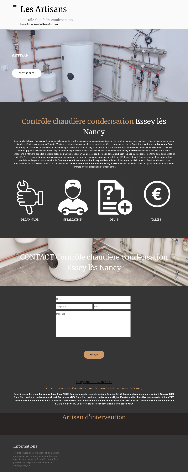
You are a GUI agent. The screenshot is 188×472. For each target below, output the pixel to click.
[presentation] (78, 345)
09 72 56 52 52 (27, 73)
